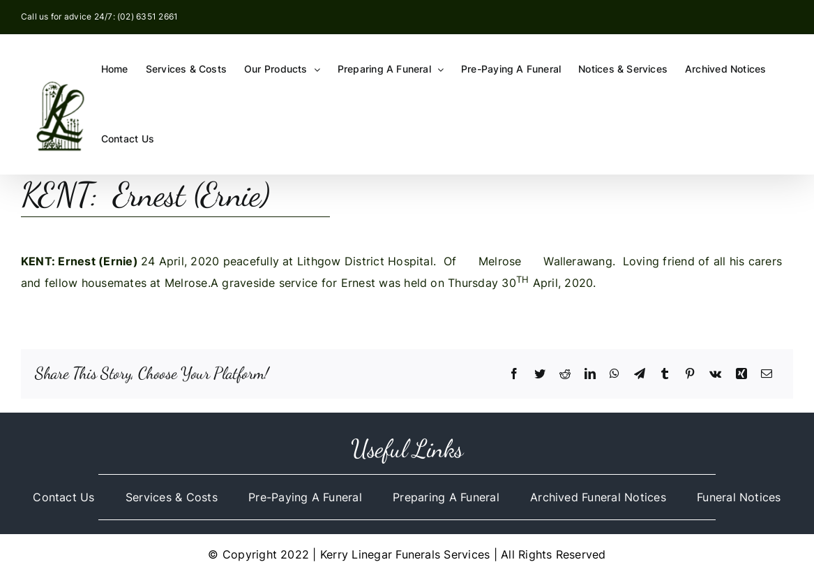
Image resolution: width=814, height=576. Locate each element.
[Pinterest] (689, 374)
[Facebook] (514, 374)
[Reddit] (565, 374)
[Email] (766, 374)
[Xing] (741, 374)
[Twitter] (539, 374)
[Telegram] (639, 374)
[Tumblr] (664, 374)
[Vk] (715, 374)
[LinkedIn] (590, 374)
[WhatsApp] (614, 374)
